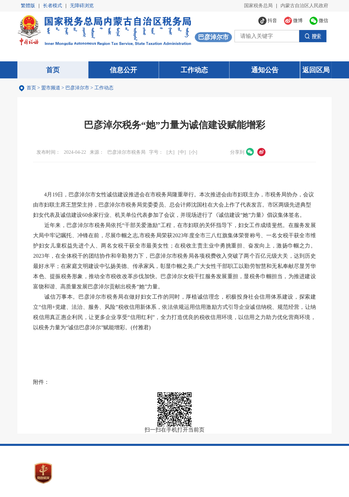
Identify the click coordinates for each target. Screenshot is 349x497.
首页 (31, 87)
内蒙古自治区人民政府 (304, 5)
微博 (261, 152)
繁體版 (28, 5)
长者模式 (52, 5)
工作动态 (103, 87)
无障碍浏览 (82, 5)
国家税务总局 (258, 5)
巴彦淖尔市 (77, 87)
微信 (250, 152)
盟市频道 (50, 87)
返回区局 (316, 70)
